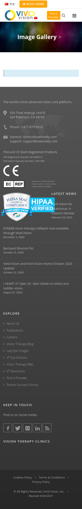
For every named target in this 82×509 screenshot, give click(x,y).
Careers (12, 337)
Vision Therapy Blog (20, 344)
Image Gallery (37, 37)
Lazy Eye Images (18, 351)
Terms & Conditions (52, 477)
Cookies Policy (22, 477)
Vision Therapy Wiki (20, 364)
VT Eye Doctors (17, 357)
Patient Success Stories (22, 385)
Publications (15, 330)
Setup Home (33, 4)
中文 (10, 4)
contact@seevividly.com (40, 137)
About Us (13, 323)
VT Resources (16, 371)
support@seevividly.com (40, 141)
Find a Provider (17, 378)
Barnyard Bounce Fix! (18, 248)
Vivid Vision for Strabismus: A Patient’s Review (62, 208)
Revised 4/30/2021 (41, 496)
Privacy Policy (41, 482)
